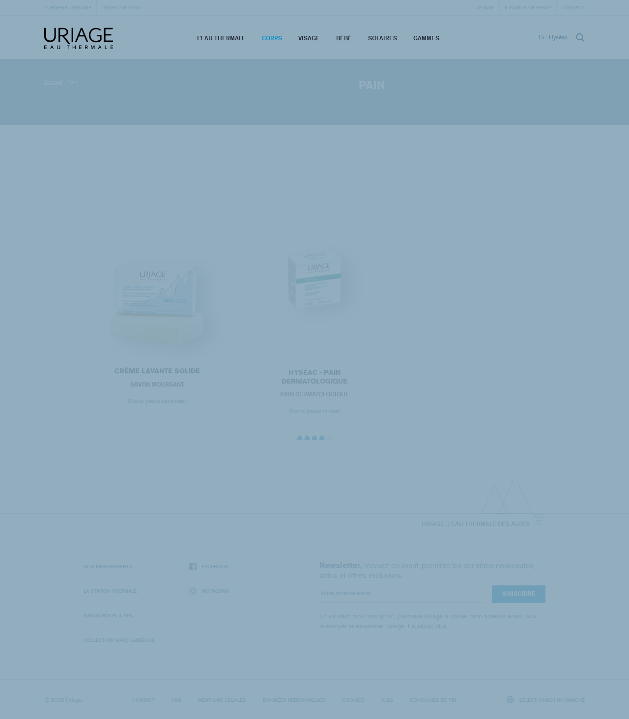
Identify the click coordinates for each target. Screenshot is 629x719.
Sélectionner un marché (546, 699)
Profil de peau (121, 7)
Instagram (209, 591)
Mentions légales (222, 700)
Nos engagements (108, 566)
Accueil (53, 82)
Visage (309, 38)
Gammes (426, 38)
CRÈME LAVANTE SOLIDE (157, 373)
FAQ (176, 700)
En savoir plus (427, 626)
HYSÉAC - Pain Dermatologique (314, 379)
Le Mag (485, 7)
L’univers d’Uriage (67, 7)
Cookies (353, 700)
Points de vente (530, 7)
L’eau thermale (221, 38)
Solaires (382, 38)
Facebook (209, 566)
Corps (272, 38)
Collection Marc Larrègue (119, 640)
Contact (573, 7)
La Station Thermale (110, 591)
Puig (387, 700)
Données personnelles (294, 700)
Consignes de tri (433, 700)
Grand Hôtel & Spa (108, 615)
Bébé (344, 38)
